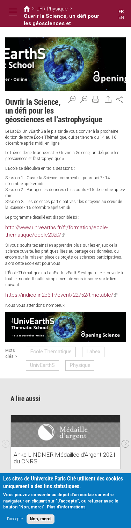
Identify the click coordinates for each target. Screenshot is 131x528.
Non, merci (40, 518)
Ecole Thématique (49, 345)
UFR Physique (47, 8)
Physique (73, 356)
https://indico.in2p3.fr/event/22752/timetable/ (50, 291)
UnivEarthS (41, 356)
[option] (65, 432)
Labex (83, 345)
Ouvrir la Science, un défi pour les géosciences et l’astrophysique (56, 18)
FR (121, 12)
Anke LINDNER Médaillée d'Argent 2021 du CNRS (63, 451)
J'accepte (14, 518)
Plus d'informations (66, 507)
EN (121, 18)
